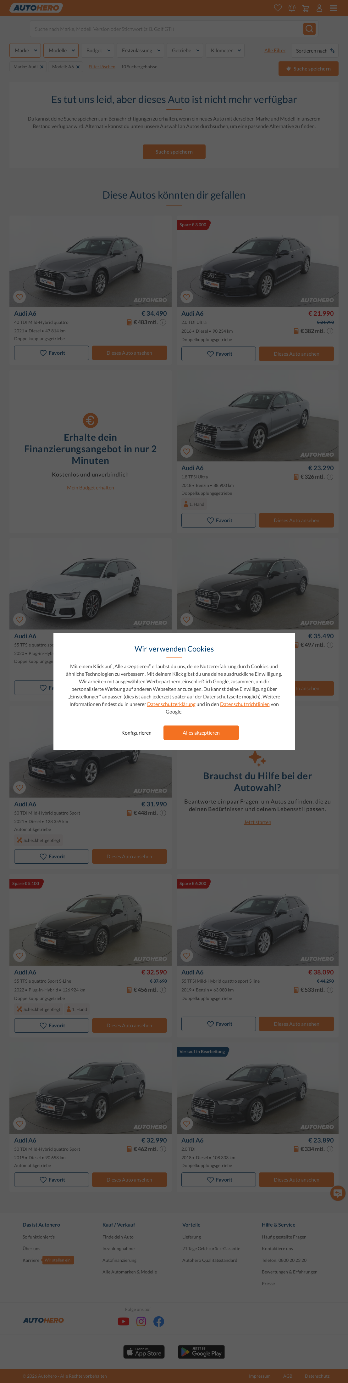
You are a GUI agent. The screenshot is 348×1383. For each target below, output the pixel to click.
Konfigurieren (136, 733)
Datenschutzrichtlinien (245, 704)
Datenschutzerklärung (171, 704)
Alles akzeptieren (201, 733)
